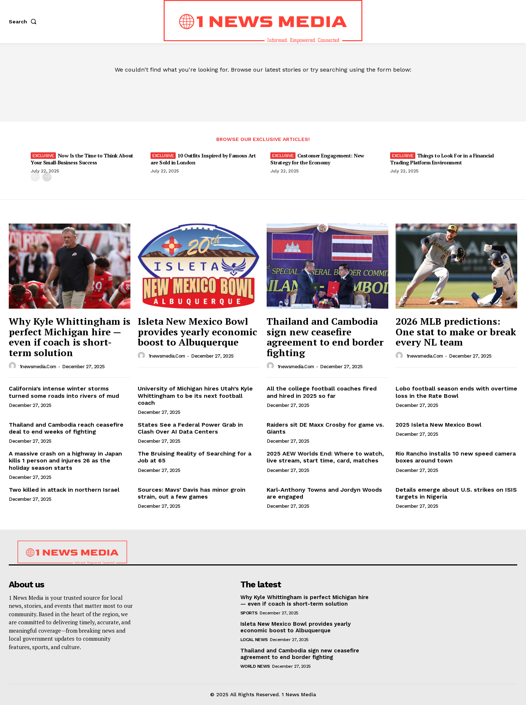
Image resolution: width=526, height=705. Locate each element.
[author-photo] (13, 366)
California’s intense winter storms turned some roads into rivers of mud (64, 392)
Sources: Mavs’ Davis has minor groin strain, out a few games (191, 493)
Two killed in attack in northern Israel (64, 489)
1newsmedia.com (38, 366)
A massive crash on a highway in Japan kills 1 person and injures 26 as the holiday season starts (65, 460)
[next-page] (47, 177)
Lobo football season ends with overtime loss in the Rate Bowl (456, 392)
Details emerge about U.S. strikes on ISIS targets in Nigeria (456, 493)
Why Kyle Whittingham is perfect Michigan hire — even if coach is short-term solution (69, 337)
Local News (254, 639)
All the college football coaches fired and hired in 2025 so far (322, 392)
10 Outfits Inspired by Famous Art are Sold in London (203, 158)
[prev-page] (35, 177)
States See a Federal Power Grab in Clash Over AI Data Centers (190, 428)
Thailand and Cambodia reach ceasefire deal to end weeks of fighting (66, 428)
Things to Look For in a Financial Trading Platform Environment (441, 158)
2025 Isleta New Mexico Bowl (438, 424)
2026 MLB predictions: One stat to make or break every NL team (456, 331)
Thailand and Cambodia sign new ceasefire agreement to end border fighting (325, 337)
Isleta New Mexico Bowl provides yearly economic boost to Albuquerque (197, 331)
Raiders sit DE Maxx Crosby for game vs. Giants (325, 428)
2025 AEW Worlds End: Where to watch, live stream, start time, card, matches (325, 457)
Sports (249, 613)
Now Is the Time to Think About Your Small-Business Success (82, 158)
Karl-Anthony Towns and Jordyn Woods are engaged (324, 493)
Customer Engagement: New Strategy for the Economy (317, 158)
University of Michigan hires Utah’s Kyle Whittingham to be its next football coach (195, 395)
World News (255, 666)
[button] (24, 21)
